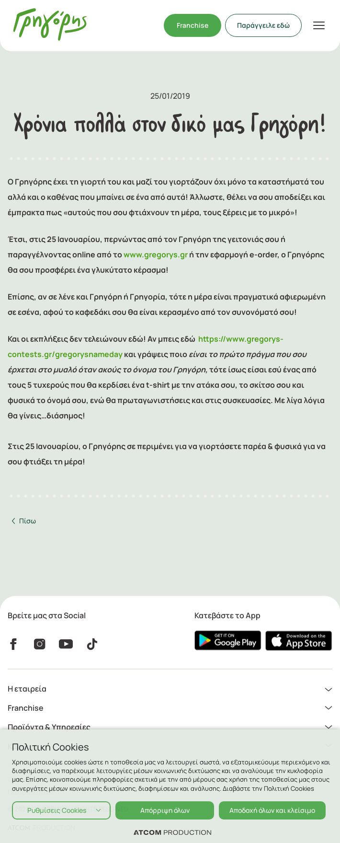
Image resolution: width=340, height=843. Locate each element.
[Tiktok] (92, 643)
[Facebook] (13, 643)
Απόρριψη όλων (165, 810)
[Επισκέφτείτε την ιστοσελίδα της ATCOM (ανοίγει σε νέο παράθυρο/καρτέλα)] (172, 832)
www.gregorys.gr (156, 254)
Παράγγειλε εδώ (263, 25)
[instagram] (39, 643)
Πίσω (27, 520)
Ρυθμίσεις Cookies (56, 810)
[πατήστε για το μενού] (319, 25)
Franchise (192, 25)
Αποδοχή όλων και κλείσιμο (272, 810)
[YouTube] (66, 643)
